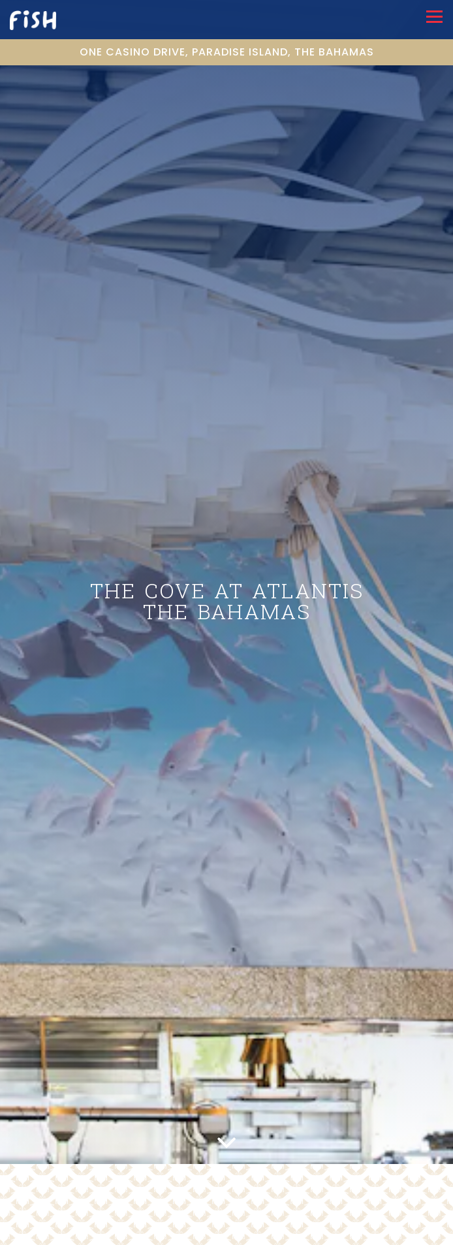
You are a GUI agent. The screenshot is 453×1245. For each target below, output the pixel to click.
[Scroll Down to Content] (226, 1134)
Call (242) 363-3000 (226, 1214)
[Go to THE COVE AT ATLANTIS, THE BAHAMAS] (226, 52)
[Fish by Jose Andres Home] (47, 19)
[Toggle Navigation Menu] (434, 16)
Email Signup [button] (226, 1234)
